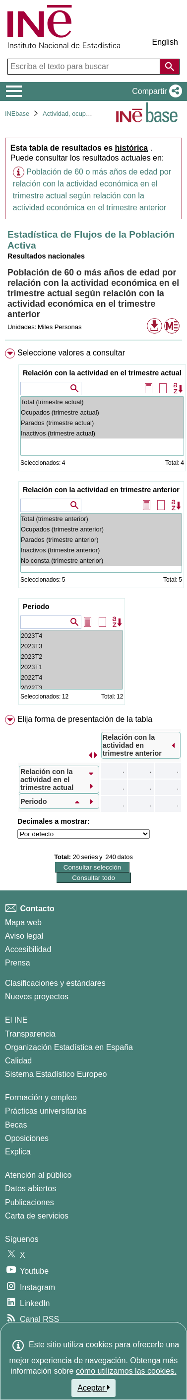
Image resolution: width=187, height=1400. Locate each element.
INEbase (17, 113)
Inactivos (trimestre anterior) (101, 550)
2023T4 (72, 635)
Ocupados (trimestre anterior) (101, 529)
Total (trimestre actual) (102, 402)
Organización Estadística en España (69, 1047)
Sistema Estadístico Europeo (56, 1074)
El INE (16, 1020)
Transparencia (30, 1034)
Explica (18, 1151)
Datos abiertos (30, 1188)
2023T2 (72, 656)
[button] (155, 91)
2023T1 (72, 667)
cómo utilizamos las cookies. (126, 1371)
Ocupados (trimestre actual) (102, 412)
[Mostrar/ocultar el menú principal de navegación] (14, 91)
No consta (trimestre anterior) (101, 560)
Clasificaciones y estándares (55, 983)
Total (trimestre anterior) (101, 519)
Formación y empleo (41, 1097)
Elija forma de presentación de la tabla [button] (84, 719)
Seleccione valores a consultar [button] (71, 353)
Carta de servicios (36, 1216)
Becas (16, 1125)
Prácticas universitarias (46, 1111)
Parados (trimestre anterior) (101, 539)
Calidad (18, 1060)
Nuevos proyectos (36, 996)
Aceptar (93, 1387)
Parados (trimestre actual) (102, 423)
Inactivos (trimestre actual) (102, 433)
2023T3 (72, 646)
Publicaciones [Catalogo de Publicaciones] (29, 1202)
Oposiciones (27, 1138)
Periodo (36, 607)
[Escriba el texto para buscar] (84, 67)
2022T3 (72, 688)
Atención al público (38, 1175)
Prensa (17, 963)
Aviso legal (24, 936)
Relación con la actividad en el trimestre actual (102, 373)
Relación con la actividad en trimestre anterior (101, 490)
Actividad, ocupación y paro (82, 113)
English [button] (165, 42)
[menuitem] (93, 529)
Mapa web (23, 922)
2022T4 (72, 677)
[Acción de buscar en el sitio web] (170, 67)
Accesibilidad (28, 949)
